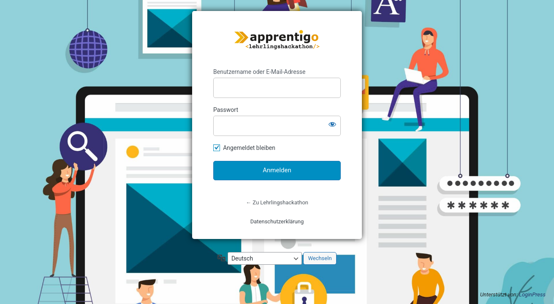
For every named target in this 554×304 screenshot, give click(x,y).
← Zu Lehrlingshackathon (277, 202)
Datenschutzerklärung (277, 221)
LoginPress (532, 294)
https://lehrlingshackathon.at (277, 39)
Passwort (225, 109)
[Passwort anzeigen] (332, 124)
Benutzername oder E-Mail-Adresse (259, 71)
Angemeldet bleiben (249, 147)
